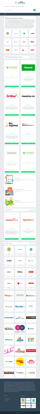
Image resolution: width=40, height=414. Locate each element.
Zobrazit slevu (11, 86)
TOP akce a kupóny (8, 398)
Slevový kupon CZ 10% (12, 134)
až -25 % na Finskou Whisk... (12, 77)
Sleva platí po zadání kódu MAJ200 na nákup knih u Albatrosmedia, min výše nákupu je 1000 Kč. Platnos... (11, 232)
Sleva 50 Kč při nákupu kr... (28, 134)
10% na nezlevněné (28, 77)
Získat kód (28, 86)
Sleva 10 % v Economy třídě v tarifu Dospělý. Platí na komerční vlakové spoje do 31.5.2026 (12, 137)
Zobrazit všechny (32, 209)
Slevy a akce (7, 400)
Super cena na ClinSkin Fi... (12, 106)
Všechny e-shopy (32, 243)
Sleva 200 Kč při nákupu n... (11, 230)
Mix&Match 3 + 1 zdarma (11, 163)
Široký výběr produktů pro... (28, 230)
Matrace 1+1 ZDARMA (28, 106)
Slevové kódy (7, 399)
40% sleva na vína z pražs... (28, 163)
